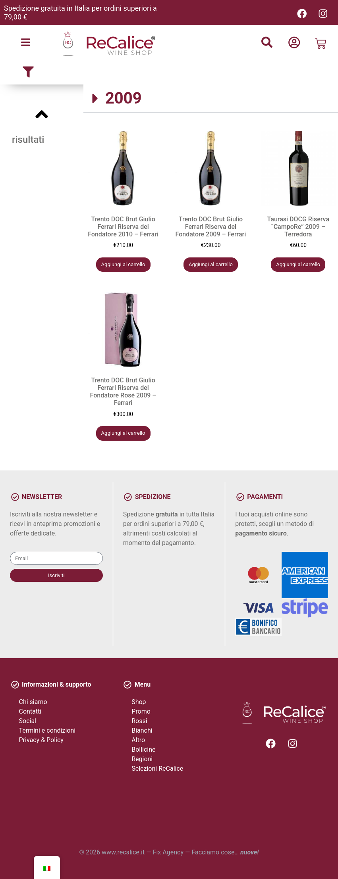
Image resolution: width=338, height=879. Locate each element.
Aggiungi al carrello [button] (123, 264)
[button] (210, 99)
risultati (28, 140)
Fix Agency (168, 852)
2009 (123, 98)
